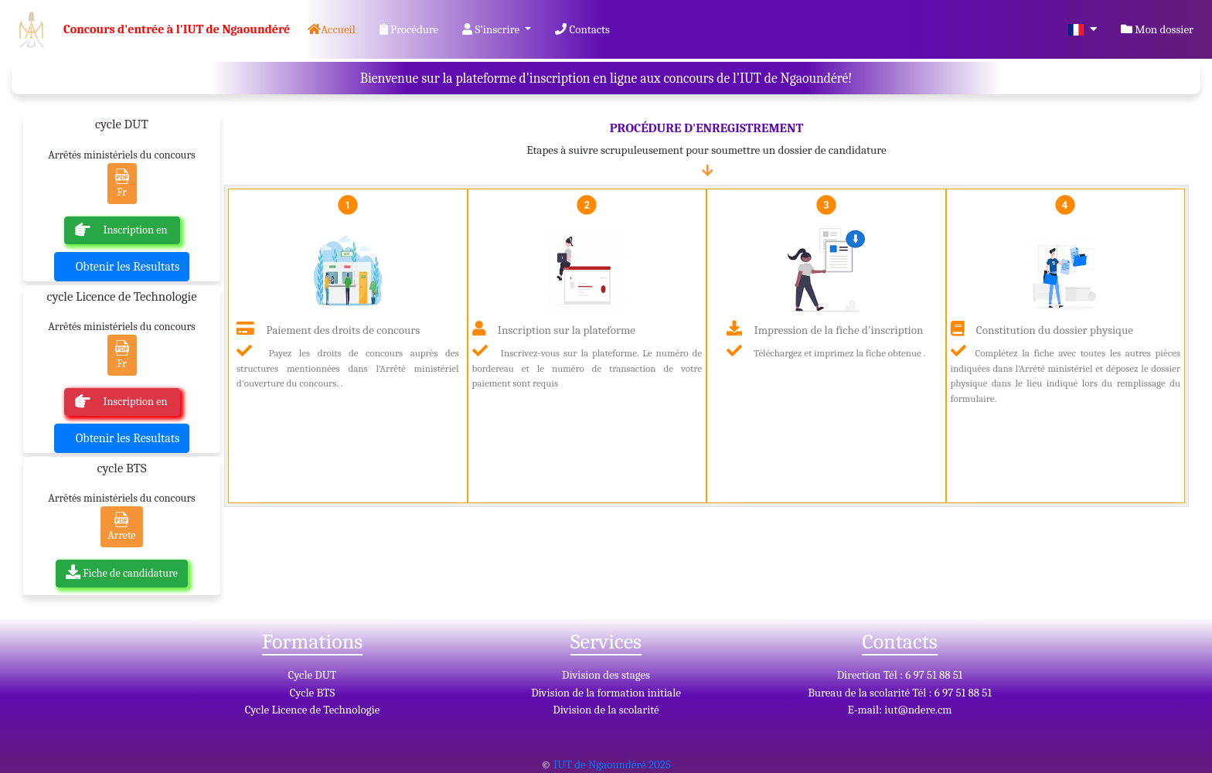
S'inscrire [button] (492, 29)
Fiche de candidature (122, 573)
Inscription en (122, 230)
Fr (122, 184)
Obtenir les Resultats (128, 267)
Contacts (582, 29)
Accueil (335, 28)
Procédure (409, 29)
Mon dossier (1157, 29)
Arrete (121, 527)
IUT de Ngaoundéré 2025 (612, 764)
